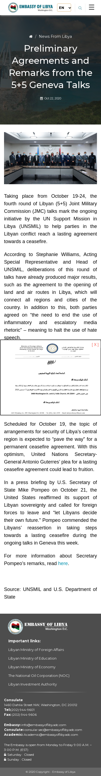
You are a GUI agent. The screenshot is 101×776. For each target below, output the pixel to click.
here (63, 563)
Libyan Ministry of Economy (31, 667)
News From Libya (55, 36)
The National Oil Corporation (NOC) (38, 675)
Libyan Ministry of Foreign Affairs (36, 649)
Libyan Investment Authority (32, 684)
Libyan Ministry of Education (32, 658)
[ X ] (95, 344)
